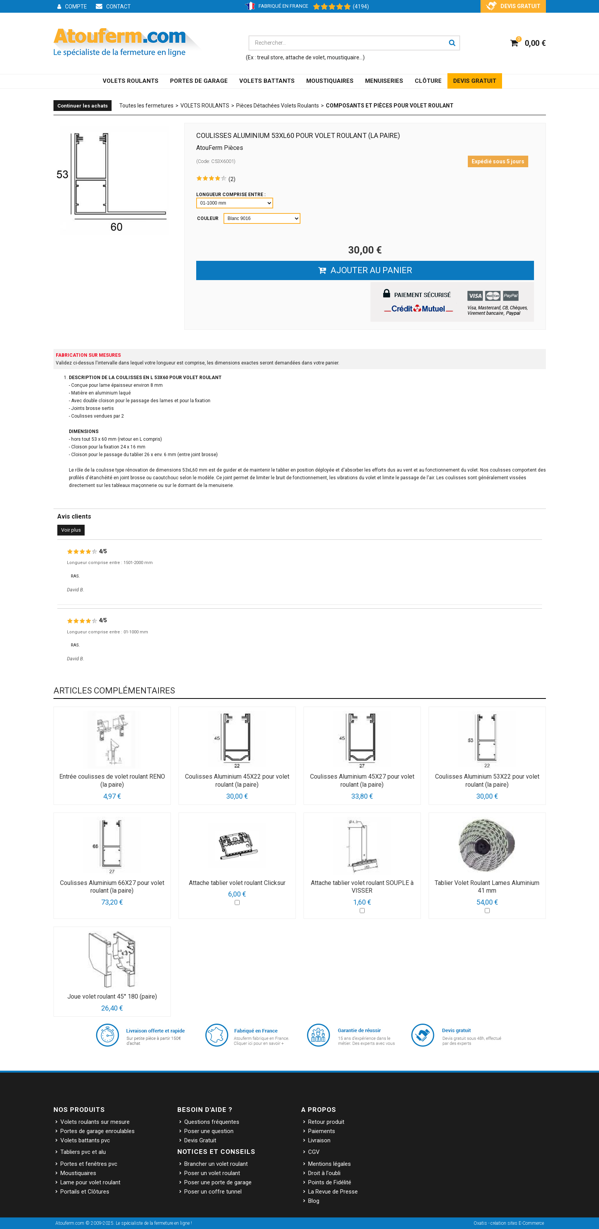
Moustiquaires (78, 1173)
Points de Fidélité (329, 1182)
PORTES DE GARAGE (199, 80)
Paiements (321, 1131)
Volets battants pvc (85, 1140)
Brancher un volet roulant (216, 1163)
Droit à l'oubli (324, 1173)
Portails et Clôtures (84, 1191)
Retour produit (326, 1121)
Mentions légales (329, 1163)
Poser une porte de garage (218, 1182)
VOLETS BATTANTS (267, 80)
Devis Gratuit (200, 1140)
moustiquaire (343, 57)
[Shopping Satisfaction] (328, 7)
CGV (314, 1151)
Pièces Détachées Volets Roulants (277, 105)
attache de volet (305, 57)
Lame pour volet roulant (90, 1182)
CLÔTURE (428, 80)
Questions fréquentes (211, 1121)
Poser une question (209, 1131)
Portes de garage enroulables (97, 1131)
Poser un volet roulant (212, 1173)
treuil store (270, 57)
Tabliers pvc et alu (83, 1151)
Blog (313, 1200)
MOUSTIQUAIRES (330, 80)
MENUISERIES (384, 80)
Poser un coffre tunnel (213, 1191)
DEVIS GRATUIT (474, 80)
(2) (232, 179)
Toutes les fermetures (146, 105)
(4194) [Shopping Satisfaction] (361, 6)
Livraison (319, 1140)
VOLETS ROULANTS (131, 80)
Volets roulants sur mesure (95, 1121)
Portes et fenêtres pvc (88, 1163)
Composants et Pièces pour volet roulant (390, 105)
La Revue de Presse (333, 1191)
